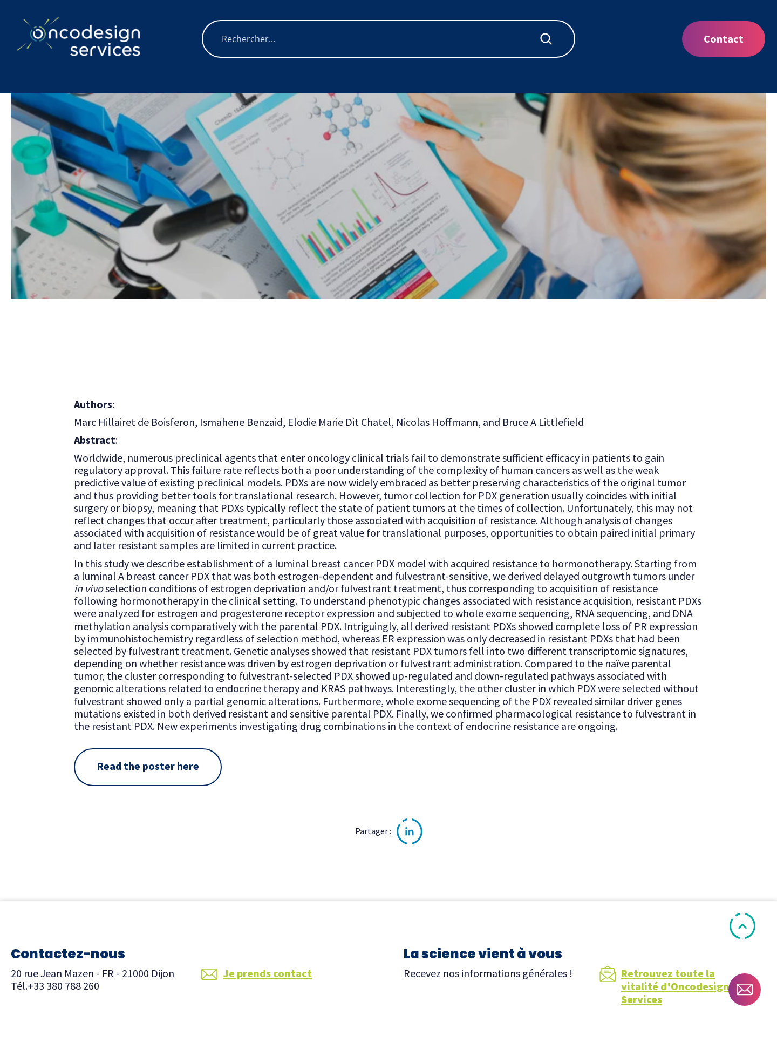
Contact (724, 38)
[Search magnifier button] (546, 39)
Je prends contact (256, 973)
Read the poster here (148, 766)
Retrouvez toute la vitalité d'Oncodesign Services (664, 986)
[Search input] (379, 39)
